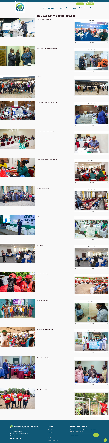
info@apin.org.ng (28, 1)
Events (92, 8)
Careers (86, 8)
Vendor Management (53, 440)
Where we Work (51, 432)
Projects (68, 8)
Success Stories (51, 435)
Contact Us (90, 3)
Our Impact (74, 7)
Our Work (61, 7)
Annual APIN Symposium (51, 7)
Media (80, 8)
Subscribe (80, 3)
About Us (44, 7)
